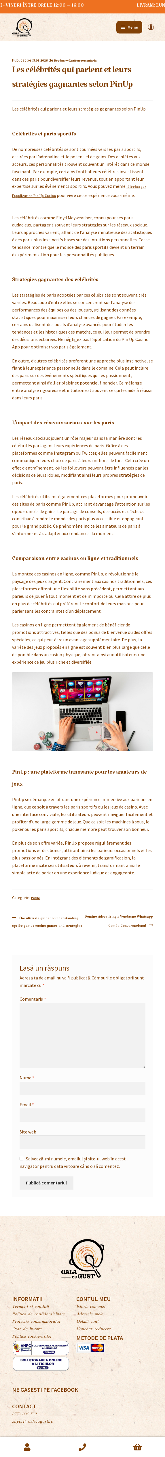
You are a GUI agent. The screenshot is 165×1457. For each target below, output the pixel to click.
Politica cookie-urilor (32, 1337)
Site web (28, 1132)
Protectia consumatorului (36, 1322)
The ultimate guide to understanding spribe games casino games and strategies (47, 921)
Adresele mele (89, 1314)
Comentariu (33, 999)
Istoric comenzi (90, 1307)
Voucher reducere (93, 1329)
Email (27, 1104)
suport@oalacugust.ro (32, 1422)
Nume (27, 1078)
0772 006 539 (24, 1414)
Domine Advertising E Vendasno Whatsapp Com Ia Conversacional (118, 921)
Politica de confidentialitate (38, 1314)
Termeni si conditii (30, 1307)
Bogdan (59, 62)
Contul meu (27, 1447)
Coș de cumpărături (137, 1447)
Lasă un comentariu (82, 62)
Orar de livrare (26, 1329)
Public (35, 899)
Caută (82, 1447)
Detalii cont (87, 1322)
